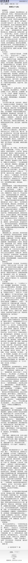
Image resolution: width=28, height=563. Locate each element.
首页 (2, 4)
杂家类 (6, 4)
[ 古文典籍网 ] (14, 556)
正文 (17, 4)
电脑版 (11, 552)
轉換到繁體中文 (23, 1)
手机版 (16, 552)
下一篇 (18, 547)
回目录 (14, 547)
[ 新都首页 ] (14, 555)
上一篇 (10, 547)
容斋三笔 (12, 4)
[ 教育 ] (13, 558)
